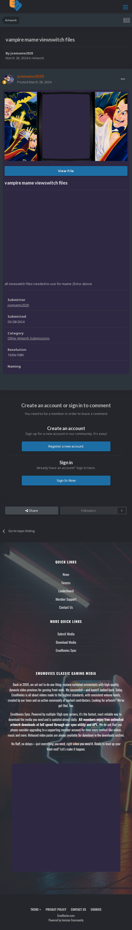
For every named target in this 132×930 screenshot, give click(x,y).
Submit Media (66, 633)
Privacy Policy (56, 909)
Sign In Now (66, 480)
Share (31, 510)
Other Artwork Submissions (29, 338)
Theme (35, 909)
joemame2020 (21, 53)
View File (66, 171)
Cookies (96, 909)
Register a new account (66, 446)
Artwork (38, 58)
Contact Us (66, 607)
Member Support (65, 599)
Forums (66, 582)
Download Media (66, 642)
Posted (34, 82)
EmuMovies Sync (66, 650)
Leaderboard (66, 590)
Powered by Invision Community (66, 920)
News (66, 574)
